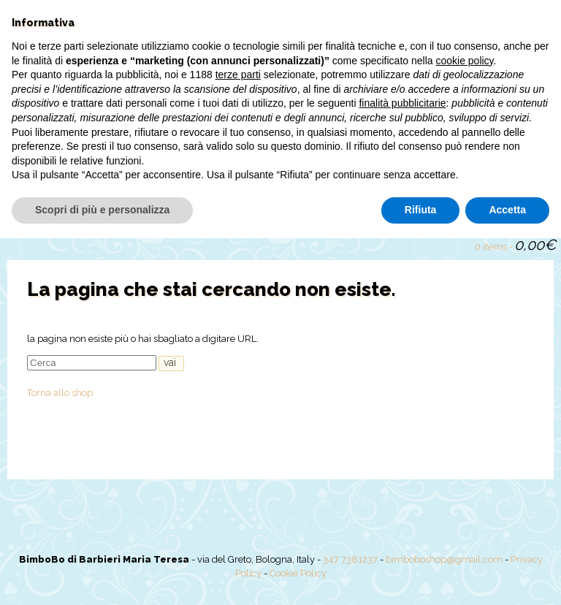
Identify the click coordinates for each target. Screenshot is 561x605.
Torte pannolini (312, 213)
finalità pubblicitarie (402, 470)
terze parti (238, 442)
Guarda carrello (457, 243)
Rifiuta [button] (421, 576)
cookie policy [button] (464, 427)
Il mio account (408, 213)
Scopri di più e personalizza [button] (102, 576)
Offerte (236, 213)
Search (432, 243)
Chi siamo (92, 213)
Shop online (168, 213)
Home (32, 213)
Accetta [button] (507, 576)
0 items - (515, 245)
